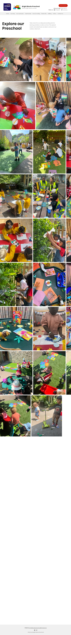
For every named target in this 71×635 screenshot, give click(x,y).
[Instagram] (54, 10)
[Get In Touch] (63, 5)
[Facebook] (61, 10)
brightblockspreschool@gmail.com (38, 628)
